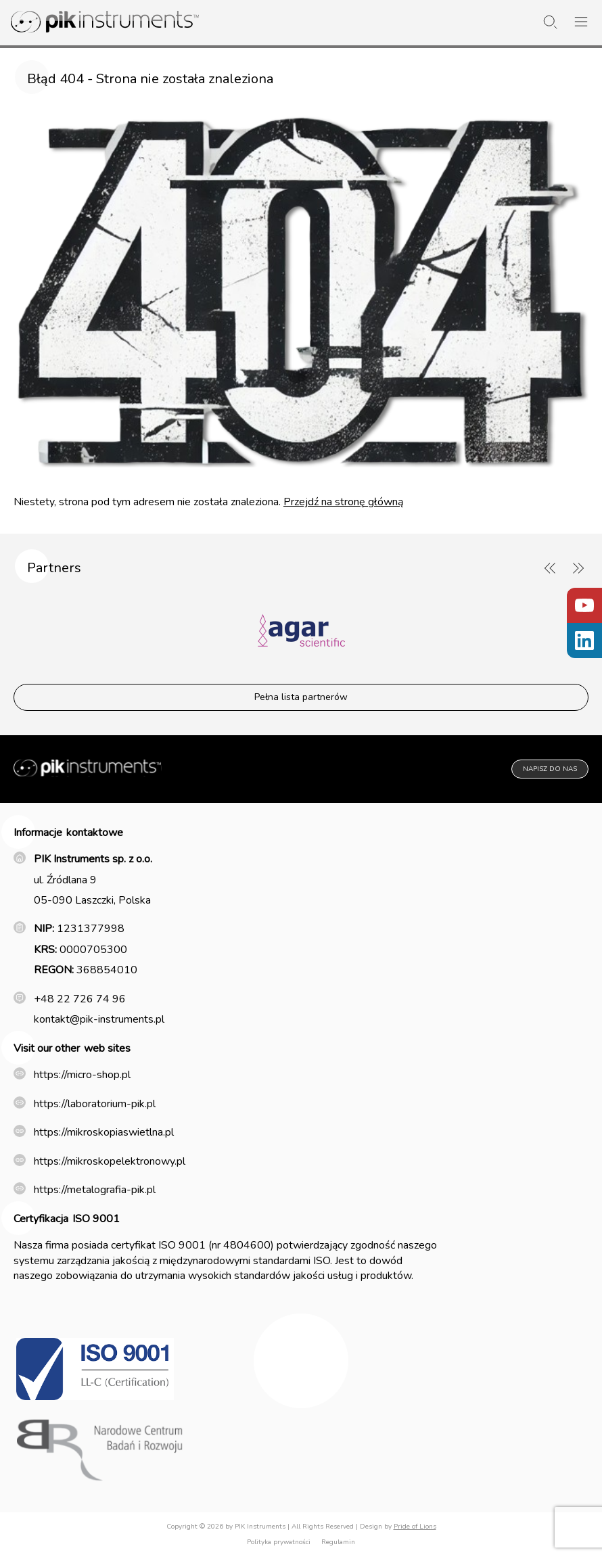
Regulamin (338, 1542)
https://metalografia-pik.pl (95, 1189)
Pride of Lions (415, 1526)
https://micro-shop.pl (82, 1074)
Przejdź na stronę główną (343, 501)
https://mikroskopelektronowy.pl (109, 1161)
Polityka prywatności (278, 1542)
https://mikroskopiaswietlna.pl (104, 1132)
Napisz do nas (550, 769)
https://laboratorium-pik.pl (95, 1103)
